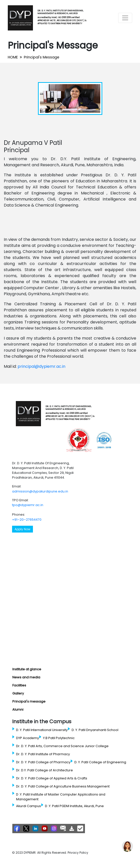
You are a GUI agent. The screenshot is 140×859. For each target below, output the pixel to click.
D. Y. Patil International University (42, 730)
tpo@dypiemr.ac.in (27, 505)
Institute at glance (26, 669)
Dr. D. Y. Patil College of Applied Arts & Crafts (51, 778)
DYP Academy (27, 738)
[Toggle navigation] (125, 18)
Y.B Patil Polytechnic (59, 738)
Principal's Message (41, 57)
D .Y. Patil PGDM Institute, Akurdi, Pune (74, 806)
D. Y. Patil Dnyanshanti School (95, 730)
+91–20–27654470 (26, 519)
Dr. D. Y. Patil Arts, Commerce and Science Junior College (62, 746)
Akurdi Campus (28, 806)
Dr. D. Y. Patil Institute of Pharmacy (43, 754)
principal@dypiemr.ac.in (41, 366)
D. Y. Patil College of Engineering (100, 762)
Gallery (18, 693)
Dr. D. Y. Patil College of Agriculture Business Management (63, 786)
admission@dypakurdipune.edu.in (40, 491)
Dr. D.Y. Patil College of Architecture (44, 770)
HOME (13, 57)
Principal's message (28, 701)
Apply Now (22, 529)
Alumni (17, 709)
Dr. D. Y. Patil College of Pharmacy (43, 762)
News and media (26, 677)
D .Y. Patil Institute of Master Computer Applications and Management (60, 796)
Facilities (19, 685)
